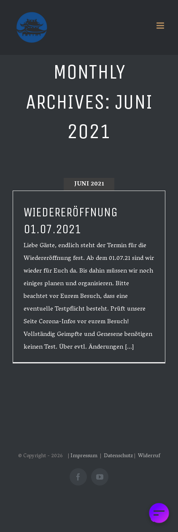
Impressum (84, 456)
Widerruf (149, 456)
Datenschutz (118, 456)
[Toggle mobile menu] (160, 25)
